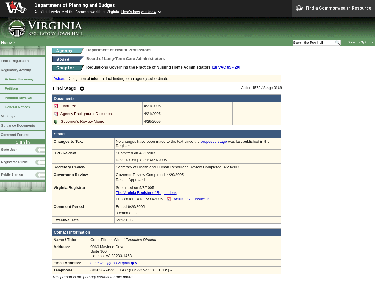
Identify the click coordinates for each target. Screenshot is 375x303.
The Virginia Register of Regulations (146, 192)
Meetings (8, 116)
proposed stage (214, 141)
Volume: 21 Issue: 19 (192, 199)
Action (59, 78)
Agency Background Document (86, 113)
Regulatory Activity (16, 70)
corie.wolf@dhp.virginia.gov (113, 263)
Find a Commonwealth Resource (333, 8)
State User (9, 149)
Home (6, 42)
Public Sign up (12, 174)
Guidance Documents (18, 125)
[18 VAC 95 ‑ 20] (226, 67)
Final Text (69, 106)
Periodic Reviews (18, 98)
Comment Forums (15, 134)
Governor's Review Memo (82, 121)
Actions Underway (19, 79)
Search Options (361, 42)
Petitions (12, 88)
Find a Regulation (15, 61)
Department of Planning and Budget (74, 5)
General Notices (17, 107)
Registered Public (14, 162)
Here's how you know (138, 12)
